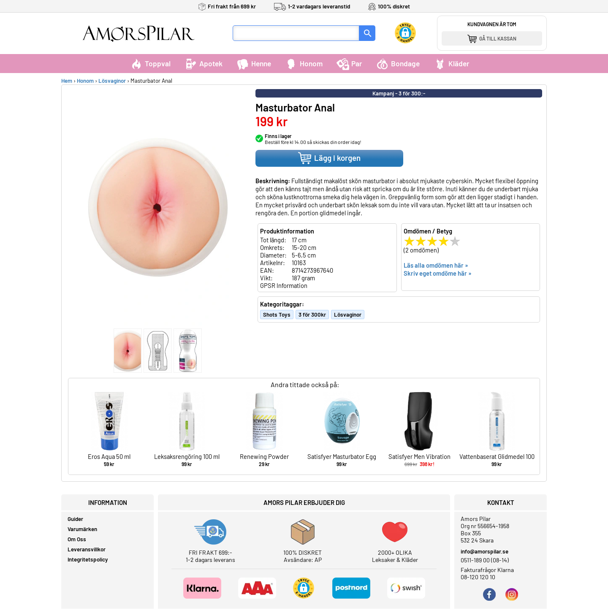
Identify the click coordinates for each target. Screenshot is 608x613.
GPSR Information (283, 285)
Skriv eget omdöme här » (438, 273)
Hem (66, 80)
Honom (304, 63)
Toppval (150, 63)
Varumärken (82, 529)
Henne (253, 63)
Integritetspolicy (88, 559)
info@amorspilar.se (484, 551)
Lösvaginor (112, 80)
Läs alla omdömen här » (436, 265)
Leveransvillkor (87, 549)
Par (349, 63)
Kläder (452, 63)
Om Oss (77, 539)
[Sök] (367, 33)
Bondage (398, 63)
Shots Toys (276, 314)
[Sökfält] (296, 33)
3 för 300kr (312, 314)
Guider (75, 518)
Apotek (204, 63)
